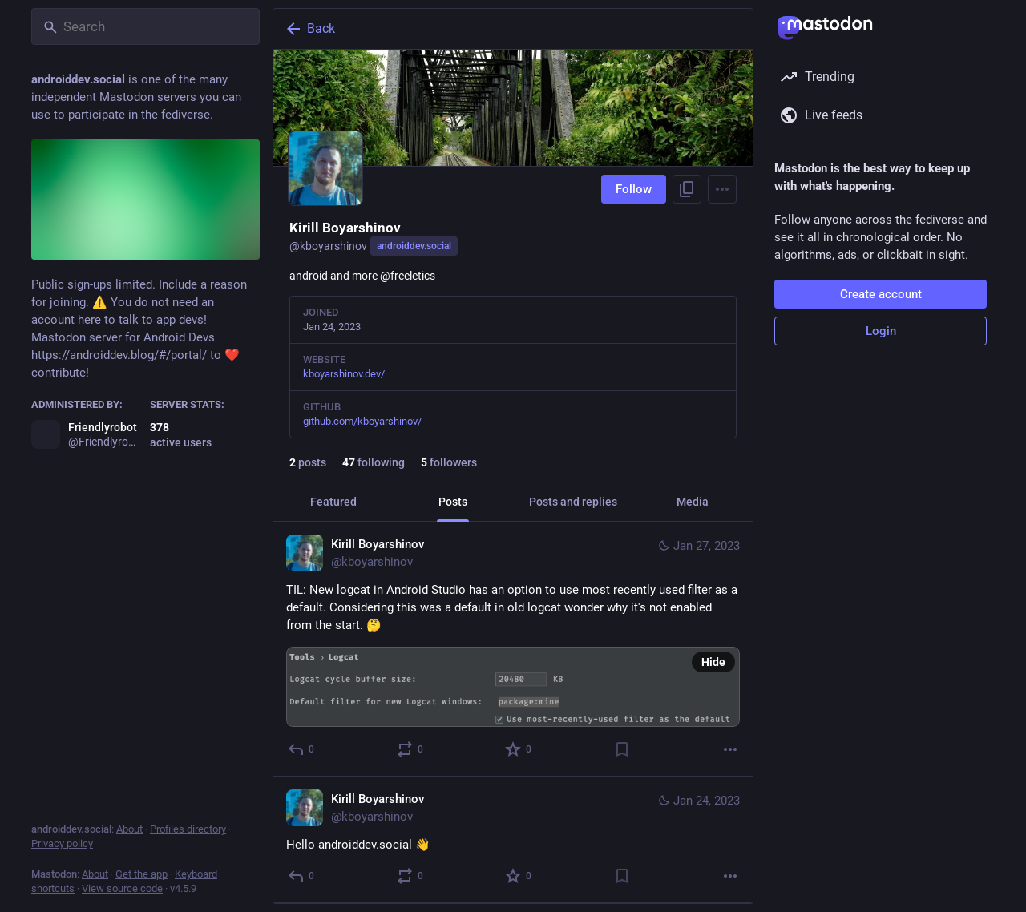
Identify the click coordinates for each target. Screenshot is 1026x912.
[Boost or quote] (410, 749)
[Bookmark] (622, 749)
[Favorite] (519, 749)
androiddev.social (414, 246)
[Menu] (722, 189)
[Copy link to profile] (687, 189)
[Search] (145, 26)
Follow (634, 189)
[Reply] (301, 749)
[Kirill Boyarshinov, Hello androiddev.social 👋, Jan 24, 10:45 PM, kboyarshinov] (513, 840)
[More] (730, 749)
